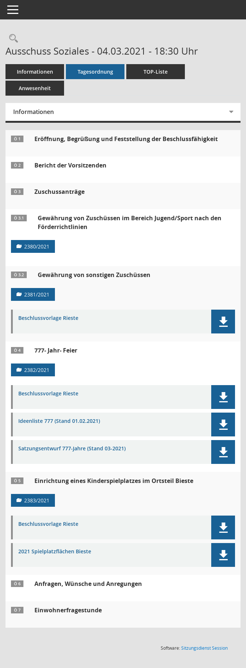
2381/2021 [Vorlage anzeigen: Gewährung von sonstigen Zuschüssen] (36, 294)
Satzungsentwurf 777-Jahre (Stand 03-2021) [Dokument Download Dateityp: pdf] (72, 449)
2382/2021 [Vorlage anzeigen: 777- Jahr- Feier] (36, 369)
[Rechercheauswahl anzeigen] (11, 39)
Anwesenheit (35, 88)
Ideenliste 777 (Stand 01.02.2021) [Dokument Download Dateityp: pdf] (59, 421)
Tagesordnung (95, 71)
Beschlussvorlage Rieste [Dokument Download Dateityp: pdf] (48, 318)
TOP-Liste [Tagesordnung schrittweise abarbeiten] (156, 71)
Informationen (35, 71)
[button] (223, 321)
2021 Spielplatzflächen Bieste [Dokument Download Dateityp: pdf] (54, 552)
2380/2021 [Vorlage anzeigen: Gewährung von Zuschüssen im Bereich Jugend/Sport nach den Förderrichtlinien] (36, 246)
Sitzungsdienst (204, 648)
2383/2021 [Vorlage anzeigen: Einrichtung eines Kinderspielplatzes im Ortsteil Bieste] (36, 500)
